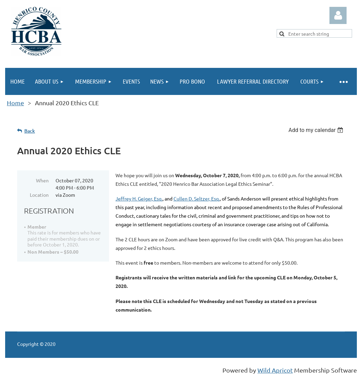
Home (15, 102)
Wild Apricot (275, 370)
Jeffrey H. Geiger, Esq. (139, 198)
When (42, 180)
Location (39, 195)
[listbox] (316, 130)
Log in (338, 15)
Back (29, 131)
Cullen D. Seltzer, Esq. (196, 198)
